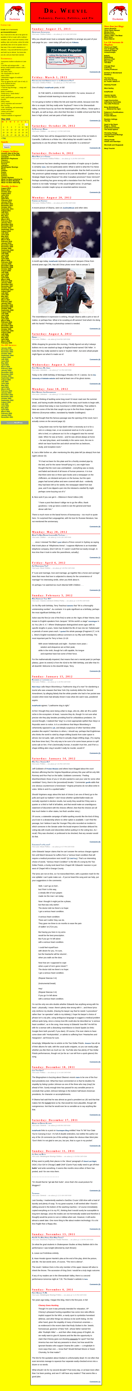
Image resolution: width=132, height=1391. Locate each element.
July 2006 (4, 314)
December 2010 (7, 224)
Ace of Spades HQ (111, 49)
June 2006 (5, 315)
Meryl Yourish (109, 148)
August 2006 (6, 312)
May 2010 (4, 236)
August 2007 (6, 291)
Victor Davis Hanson (112, 30)
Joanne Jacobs (110, 95)
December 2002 (7, 395)
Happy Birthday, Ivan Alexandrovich (44, 392)
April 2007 (5, 298)
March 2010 (5, 240)
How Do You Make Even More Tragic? (48, 1237)
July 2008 (4, 272)
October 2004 (6, 354)
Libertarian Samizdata (112, 102)
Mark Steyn (36, 687)
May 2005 (4, 338)
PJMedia (75, 42)
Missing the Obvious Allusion (42, 1123)
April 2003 (5, 387)
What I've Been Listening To (11, 179)
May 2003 (4, 385)
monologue (92, 621)
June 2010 (5, 235)
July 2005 (4, 334)
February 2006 (6, 322)
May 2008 (4, 276)
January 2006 (6, 324)
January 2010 (6, 243)
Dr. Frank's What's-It (112, 81)
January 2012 (6, 202)
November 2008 (7, 267)
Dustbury (107, 74)
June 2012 (5, 195)
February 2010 (6, 241)
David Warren (109, 39)
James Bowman (110, 29)
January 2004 (6, 370)
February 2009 (6, 262)
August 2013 (6, 188)
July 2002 (4, 404)
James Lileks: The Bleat (113, 36)
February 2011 (6, 221)
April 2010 (5, 238)
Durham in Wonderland (113, 73)
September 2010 (7, 229)
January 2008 (6, 283)
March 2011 (5, 219)
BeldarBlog (108, 57)
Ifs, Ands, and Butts (39, 1154)
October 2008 (6, 269)
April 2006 (5, 319)
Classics (4, 160)
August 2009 (6, 252)
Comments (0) (95, 72)
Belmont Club (109, 59)
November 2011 (7, 205)
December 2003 (7, 372)
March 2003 (5, 389)
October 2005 (6, 329)
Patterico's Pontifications (113, 112)
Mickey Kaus (109, 32)
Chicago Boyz (109, 66)
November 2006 (7, 307)
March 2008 (5, 279)
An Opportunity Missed (40, 129)
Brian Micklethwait (111, 107)
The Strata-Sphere (111, 129)
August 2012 (6, 193)
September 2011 (7, 209)
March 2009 (5, 260)
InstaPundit (49, 88)
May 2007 (4, 296)
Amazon (88, 1043)
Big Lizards (108, 61)
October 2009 (6, 248)
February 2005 (6, 343)
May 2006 (4, 317)
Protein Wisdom (52, 769)
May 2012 (4, 197)
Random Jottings (110, 119)
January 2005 (6, 348)
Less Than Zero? (38, 1070)
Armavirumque (110, 52)
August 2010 (6, 231)
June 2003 (5, 383)
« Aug (3, 138)
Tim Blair (107, 62)
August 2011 (6, 211)
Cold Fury (73, 858)
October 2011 (6, 207)
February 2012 (6, 200)
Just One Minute (110, 97)
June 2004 (5, 361)
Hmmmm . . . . (36, 337)
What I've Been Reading (10, 181)
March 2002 (5, 411)
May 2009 (4, 257)
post (59, 542)
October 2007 (6, 288)
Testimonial (36, 1193)
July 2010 (4, 233)
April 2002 (5, 410)
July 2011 (4, 212)
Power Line (108, 114)
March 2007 (5, 300)
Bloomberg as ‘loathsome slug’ (42, 680)
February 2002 (6, 413)
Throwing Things (110, 133)
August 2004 (6, 357)
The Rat (107, 121)
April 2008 (5, 278)
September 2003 (7, 378)
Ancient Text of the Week (10, 155)
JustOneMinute (68, 208)
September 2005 (7, 331)
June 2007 (5, 295)
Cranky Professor (111, 69)
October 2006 (6, 308)
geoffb (88, 782)
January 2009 (6, 264)
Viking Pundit (109, 140)
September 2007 (7, 290)
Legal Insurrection (111, 100)
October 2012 (6, 192)
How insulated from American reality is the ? (53, 80)
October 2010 (6, 228)
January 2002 (6, 415)
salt (53, 728)
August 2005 (6, 333)
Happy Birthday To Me (39, 1293)
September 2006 (7, 310)
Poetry (3, 172)
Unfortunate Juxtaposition (41, 32)
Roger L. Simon (110, 126)
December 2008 (7, 266)
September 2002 (7, 400)
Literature (5, 165)
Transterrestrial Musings (113, 135)
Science (4, 176)
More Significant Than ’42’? (41, 599)
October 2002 (6, 398)
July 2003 (4, 382)
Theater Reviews (7, 177)
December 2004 (7, 350)
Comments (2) (95, 590)
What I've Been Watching (10, 183)
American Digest (110, 50)
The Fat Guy (108, 78)
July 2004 (4, 359)
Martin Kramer (109, 34)
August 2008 (6, 271)
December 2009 (7, 245)
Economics (5, 162)
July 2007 (4, 293)
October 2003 (6, 376)
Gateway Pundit (110, 85)
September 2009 (7, 250)
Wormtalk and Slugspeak (113, 145)
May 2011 (4, 216)
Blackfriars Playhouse (9, 159)
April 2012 (5, 199)
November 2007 (7, 286)
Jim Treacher (109, 136)
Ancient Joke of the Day (10, 153)
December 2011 (7, 204)
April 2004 (5, 365)
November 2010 (7, 226)
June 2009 (5, 255)
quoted (63, 631)
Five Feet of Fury (110, 80)
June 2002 (5, 406)
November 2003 (7, 374)
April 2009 (5, 259)
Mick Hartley (109, 88)
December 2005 (7, 326)
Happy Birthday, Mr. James (41, 368)
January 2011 (6, 223)
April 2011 (5, 217)
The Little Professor (111, 104)
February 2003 (6, 391)
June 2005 (5, 336)
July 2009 (4, 253)
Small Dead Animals (111, 128)
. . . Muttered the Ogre (112, 109)
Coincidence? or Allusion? (41, 845)
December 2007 (7, 284)
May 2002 (4, 408)
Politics (4, 174)
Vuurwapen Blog (62, 1130)
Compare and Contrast (39, 201)
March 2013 (5, 190)
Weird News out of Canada (41, 156)
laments (70, 606)
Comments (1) (95, 121)
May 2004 (4, 363)
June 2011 (5, 214)
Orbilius (4, 171)
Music (3, 169)
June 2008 (5, 274)
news (44, 167)
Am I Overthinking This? (40, 566)
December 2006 (7, 305)
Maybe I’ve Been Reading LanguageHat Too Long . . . (50, 535)
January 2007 (6, 303)
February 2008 (6, 281)
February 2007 (6, 302)
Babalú (107, 56)
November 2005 (7, 327)
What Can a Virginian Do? (41, 762)
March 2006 (5, 321)
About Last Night (89, 1161)
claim (78, 1077)
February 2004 (6, 369)
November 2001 (7, 417)
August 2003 (6, 380)
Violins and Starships (112, 141)
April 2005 (5, 339)
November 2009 (7, 247)
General (4, 164)
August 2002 (6, 402)
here (86, 1279)
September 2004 (7, 355)
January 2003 (6, 393)
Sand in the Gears (111, 124)
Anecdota (5, 157)
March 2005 (5, 341)
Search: (4, 142)
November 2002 (7, 397)
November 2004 (7, 352)
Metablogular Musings (9, 167)
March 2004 (5, 367)
